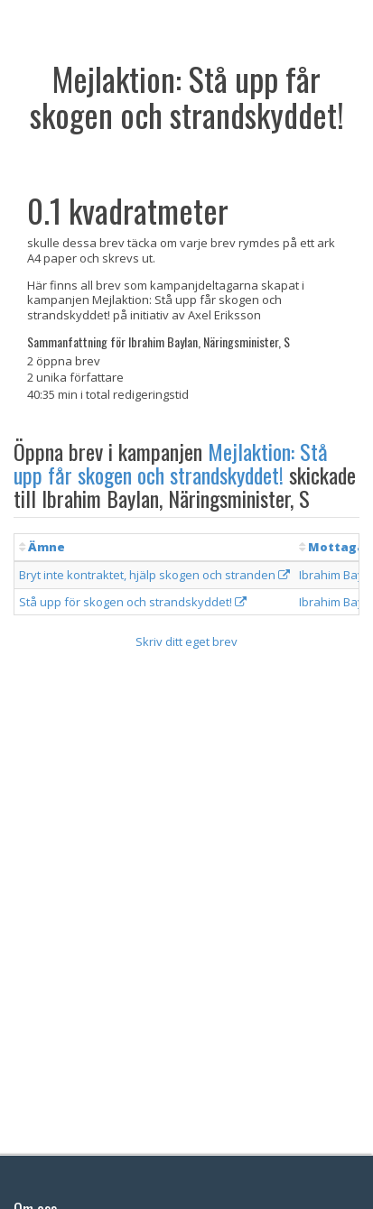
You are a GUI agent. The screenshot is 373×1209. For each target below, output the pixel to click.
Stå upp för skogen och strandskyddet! (133, 602)
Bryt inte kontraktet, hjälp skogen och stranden (154, 575)
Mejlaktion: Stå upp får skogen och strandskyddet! (171, 463)
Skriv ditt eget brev (186, 641)
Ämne (46, 547)
